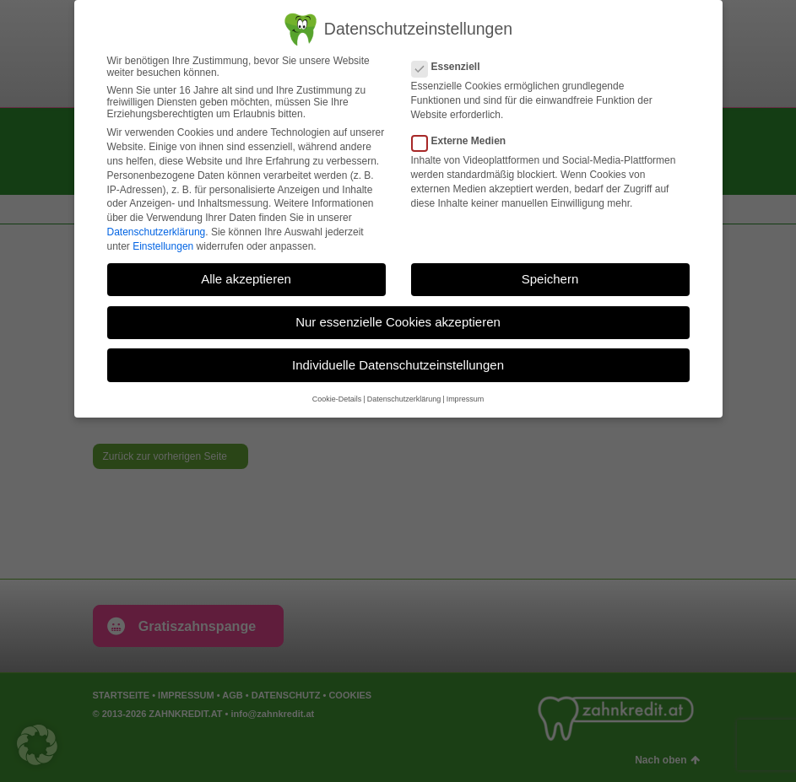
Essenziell (451, 67)
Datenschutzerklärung (156, 232)
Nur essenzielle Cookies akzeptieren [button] (398, 322)
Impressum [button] (466, 399)
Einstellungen (163, 246)
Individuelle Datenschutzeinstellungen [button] (398, 365)
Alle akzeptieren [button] (246, 279)
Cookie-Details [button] (337, 399)
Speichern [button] (550, 279)
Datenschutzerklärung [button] (404, 399)
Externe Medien (464, 141)
